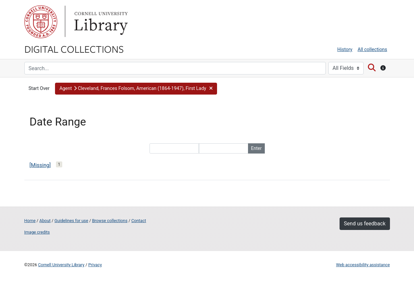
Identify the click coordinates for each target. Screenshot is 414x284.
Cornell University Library (61, 264)
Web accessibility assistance (363, 264)
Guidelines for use (71, 220)
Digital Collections (74, 48)
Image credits (37, 232)
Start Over (39, 88)
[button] (136, 89)
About (45, 220)
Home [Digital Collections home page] (30, 220)
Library (100, 21)
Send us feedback (364, 223)
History (344, 49)
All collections (372, 49)
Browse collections (109, 220)
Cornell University (40, 21)
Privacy (95, 264)
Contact (138, 220)
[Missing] (40, 165)
